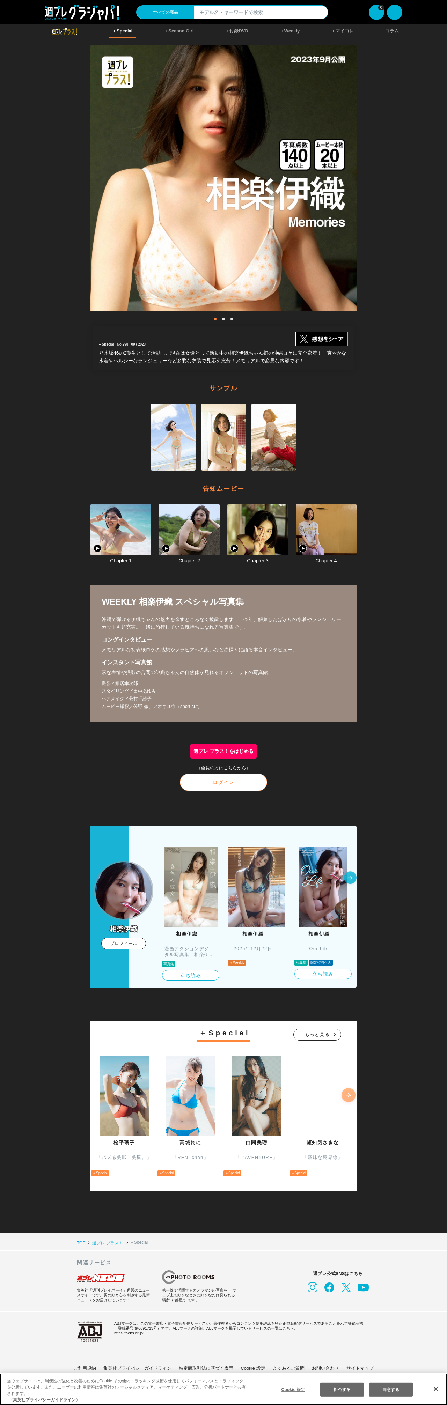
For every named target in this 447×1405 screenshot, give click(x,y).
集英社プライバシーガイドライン (137, 1368)
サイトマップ (360, 1368)
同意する (390, 1389)
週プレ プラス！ (107, 1243)
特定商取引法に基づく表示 (206, 1368)
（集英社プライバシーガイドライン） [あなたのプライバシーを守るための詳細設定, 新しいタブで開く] (44, 1400)
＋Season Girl (179, 31)
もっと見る (317, 1034)
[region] (223, 1389)
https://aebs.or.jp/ (130, 1332)
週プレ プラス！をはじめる (224, 751)
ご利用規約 (84, 1368)
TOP (81, 1243)
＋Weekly (289, 31)
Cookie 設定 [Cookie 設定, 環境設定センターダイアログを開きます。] (293, 1389)
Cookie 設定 (253, 1368)
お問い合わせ (325, 1368)
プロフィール (123, 943)
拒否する (342, 1389)
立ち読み (190, 975)
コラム (392, 31)
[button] (350, 878)
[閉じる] (436, 1388)
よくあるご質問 (289, 1368)
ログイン (223, 782)
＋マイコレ (342, 31)
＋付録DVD (236, 31)
